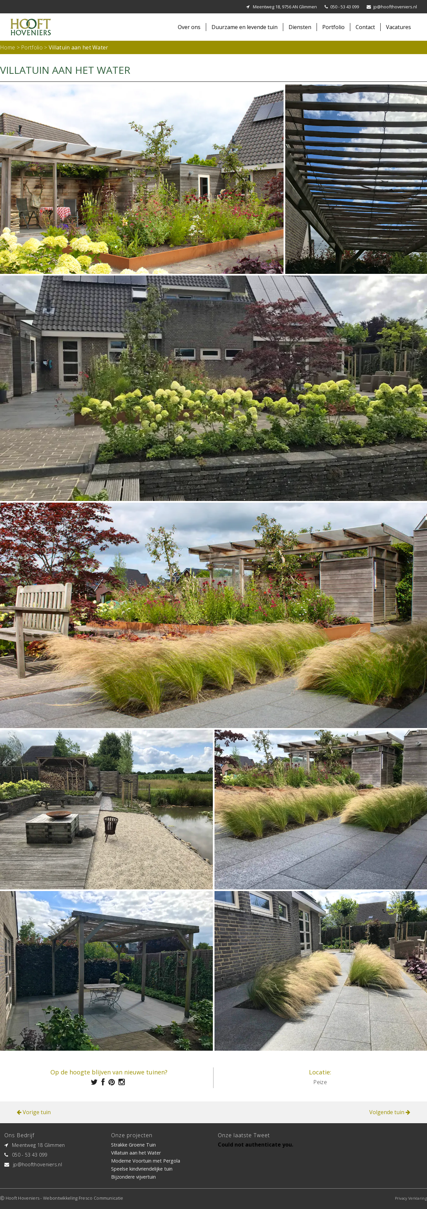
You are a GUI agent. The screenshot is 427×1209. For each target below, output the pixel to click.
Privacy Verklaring (411, 1198)
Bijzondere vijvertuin (133, 1177)
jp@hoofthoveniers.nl (395, 7)
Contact (365, 27)
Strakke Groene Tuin (133, 1145)
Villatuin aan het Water (136, 1153)
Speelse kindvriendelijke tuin (141, 1169)
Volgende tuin (389, 1112)
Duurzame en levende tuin (244, 27)
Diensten (300, 27)
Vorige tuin (34, 1112)
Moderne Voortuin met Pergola (145, 1161)
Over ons (189, 27)
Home (7, 47)
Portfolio (333, 27)
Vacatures (398, 27)
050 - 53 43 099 (344, 7)
